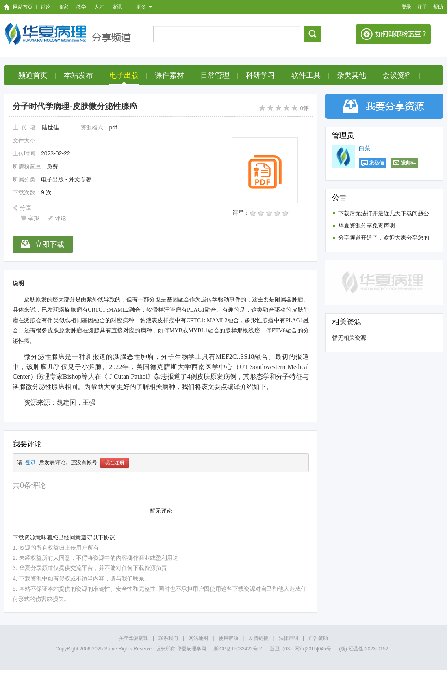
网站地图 (198, 638)
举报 (33, 218)
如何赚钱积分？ (393, 34)
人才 (99, 7)
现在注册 (114, 463)
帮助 (438, 7)
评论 (60, 218)
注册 (422, 7)
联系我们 (168, 638)
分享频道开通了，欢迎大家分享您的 (383, 237)
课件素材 (169, 75)
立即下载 (43, 244)
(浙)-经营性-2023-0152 (363, 649)
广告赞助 (318, 638)
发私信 (372, 163)
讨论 (45, 7)
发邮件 (404, 163)
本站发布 (78, 75)
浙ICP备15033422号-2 (237, 649)
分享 (25, 208)
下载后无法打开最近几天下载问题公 (383, 213)
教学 (81, 7)
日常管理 (215, 75)
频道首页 (33, 75)
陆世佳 (50, 127)
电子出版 (124, 75)
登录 (406, 7)
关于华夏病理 (133, 638)
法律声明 (288, 638)
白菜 (364, 148)
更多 (144, 7)
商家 (63, 7)
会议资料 (397, 75)
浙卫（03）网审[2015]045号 (301, 649)
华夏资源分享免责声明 (366, 225)
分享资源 (384, 106)
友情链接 (258, 638)
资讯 (117, 7)
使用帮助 (228, 638)
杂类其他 (351, 75)
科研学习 (260, 75)
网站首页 (23, 7)
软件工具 (306, 75)
